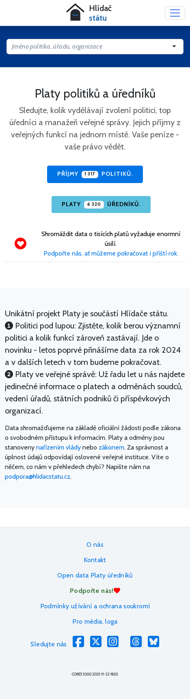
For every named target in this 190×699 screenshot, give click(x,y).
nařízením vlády (58, 447)
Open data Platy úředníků (95, 575)
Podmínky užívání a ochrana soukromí (95, 606)
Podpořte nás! (95, 591)
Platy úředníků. (101, 204)
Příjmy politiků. (95, 174)
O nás (95, 544)
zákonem (111, 447)
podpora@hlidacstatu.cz (37, 476)
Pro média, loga (94, 621)
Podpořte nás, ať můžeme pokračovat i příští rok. (110, 253)
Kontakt (95, 560)
